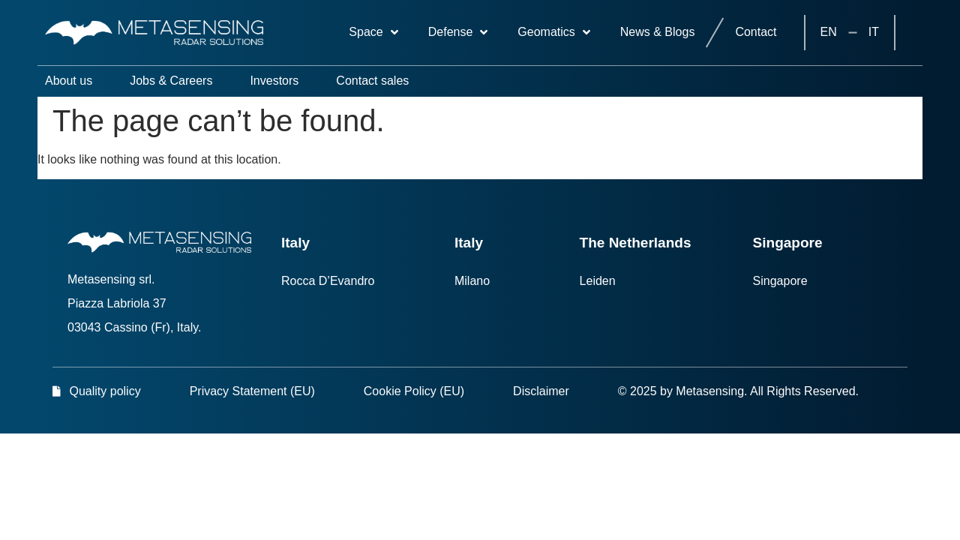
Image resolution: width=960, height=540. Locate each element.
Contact (755, 32)
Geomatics (554, 32)
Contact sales (372, 80)
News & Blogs (657, 32)
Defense (458, 32)
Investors (274, 80)
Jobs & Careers (171, 80)
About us (68, 80)
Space (373, 32)
